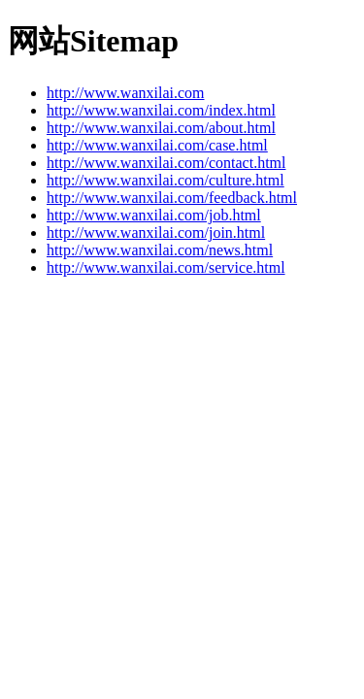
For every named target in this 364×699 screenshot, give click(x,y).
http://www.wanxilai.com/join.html (156, 232)
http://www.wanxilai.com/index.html (161, 110)
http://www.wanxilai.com (126, 92)
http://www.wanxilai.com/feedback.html (172, 197)
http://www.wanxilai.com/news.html (160, 250)
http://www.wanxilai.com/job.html (154, 215)
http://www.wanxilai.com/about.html (161, 127)
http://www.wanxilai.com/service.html (166, 267)
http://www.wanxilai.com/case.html (157, 145)
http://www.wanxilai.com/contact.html (166, 162)
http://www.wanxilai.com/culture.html (165, 180)
